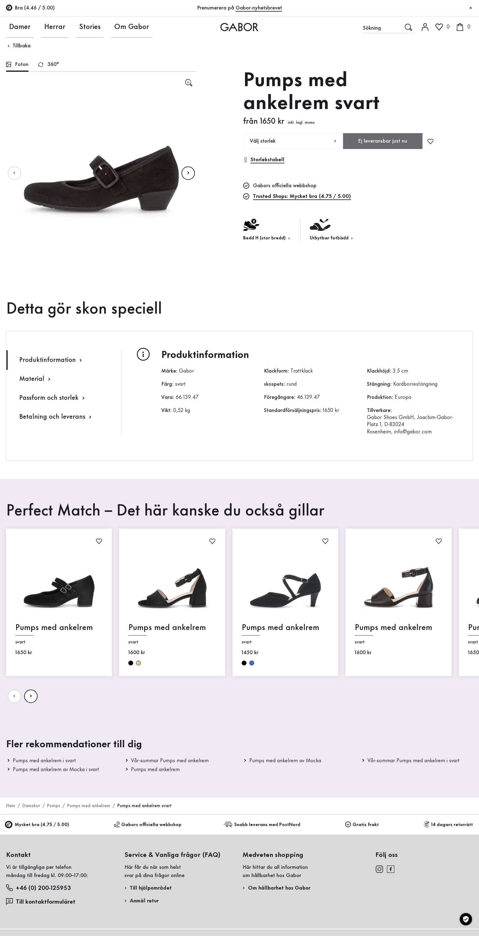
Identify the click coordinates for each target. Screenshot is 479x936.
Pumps (53, 806)
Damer (15, 27)
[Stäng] (471, 8)
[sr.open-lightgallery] (188, 82)
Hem (10, 806)
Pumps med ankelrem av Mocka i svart (56, 769)
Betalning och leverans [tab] (56, 417)
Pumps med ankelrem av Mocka (285, 760)
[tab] (17, 65)
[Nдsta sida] (188, 173)
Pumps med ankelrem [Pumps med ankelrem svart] (54, 628)
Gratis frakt (362, 825)
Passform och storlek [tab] (52, 398)
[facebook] (390, 868)
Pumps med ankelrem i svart (44, 760)
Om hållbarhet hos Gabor (279, 888)
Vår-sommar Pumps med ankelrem (170, 760)
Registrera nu (436, 80)
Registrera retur (386, 123)
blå (251, 662)
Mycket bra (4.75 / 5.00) (37, 825)
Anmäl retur (144, 900)
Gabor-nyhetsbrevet (259, 7)
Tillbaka (18, 45)
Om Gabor (115, 27)
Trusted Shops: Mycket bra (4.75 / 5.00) (302, 196)
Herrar (47, 27)
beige (138, 662)
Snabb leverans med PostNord (262, 825)
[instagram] (379, 868)
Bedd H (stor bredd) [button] (267, 230)
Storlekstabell (263, 159)
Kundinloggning (421, 53)
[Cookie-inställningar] (466, 919)
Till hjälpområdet (151, 888)
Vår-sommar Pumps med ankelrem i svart (413, 760)
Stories (78, 27)
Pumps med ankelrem (155, 769)
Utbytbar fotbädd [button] (332, 230)
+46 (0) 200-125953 (38, 887)
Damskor (31, 806)
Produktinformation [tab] (51, 360)
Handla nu (454, 179)
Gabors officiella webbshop (147, 825)
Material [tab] (35, 379)
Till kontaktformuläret (40, 901)
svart (130, 662)
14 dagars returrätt (448, 825)
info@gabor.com (413, 431)
